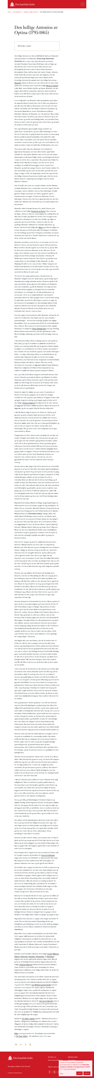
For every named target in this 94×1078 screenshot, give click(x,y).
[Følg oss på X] (54, 1072)
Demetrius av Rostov (38, 211)
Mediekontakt (73, 1057)
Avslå (79, 1073)
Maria (41, 227)
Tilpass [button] (61, 1073)
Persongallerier (17, 12)
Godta (87, 1073)
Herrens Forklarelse (46, 1001)
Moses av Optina (52, 85)
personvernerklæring (70, 1069)
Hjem (9, 12)
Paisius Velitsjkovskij (39, 328)
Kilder (16, 1033)
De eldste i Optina (28, 1018)
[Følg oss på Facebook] (49, 1072)
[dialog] (75, 1068)
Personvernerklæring (55, 1060)
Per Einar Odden (22, 1036)
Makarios (56, 954)
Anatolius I (32, 956)
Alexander (17, 83)
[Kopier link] (20, 1044)
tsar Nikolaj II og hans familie (41, 985)
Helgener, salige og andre (31, 12)
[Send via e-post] (16, 1044)
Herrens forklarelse (48, 855)
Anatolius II (50, 956)
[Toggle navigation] (82, 4)
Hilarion (17, 956)
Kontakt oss (52, 1057)
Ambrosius (24, 956)
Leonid (49, 954)
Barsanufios (40, 956)
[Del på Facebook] (25, 1044)
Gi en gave (71, 1060)
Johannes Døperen (28, 403)
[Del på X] (30, 1044)
